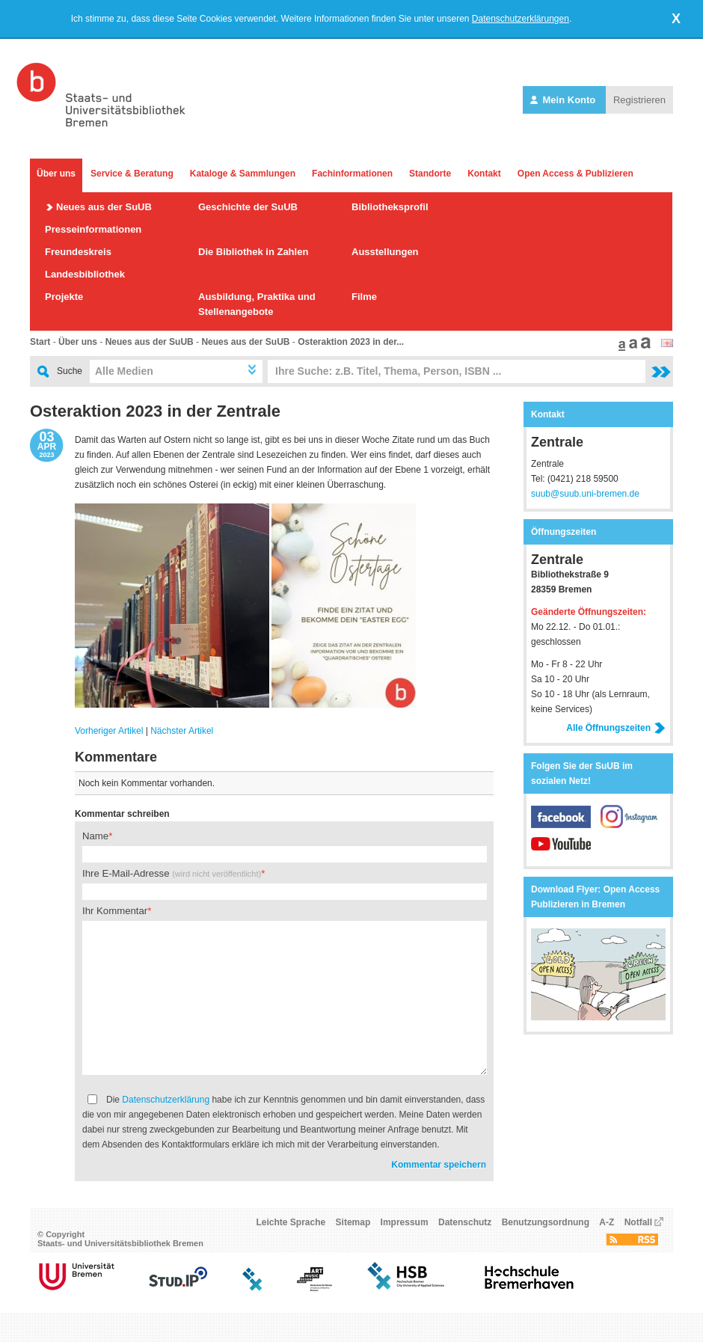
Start (40, 342)
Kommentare (116, 757)
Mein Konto (564, 99)
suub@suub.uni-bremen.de (585, 493)
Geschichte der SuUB (248, 206)
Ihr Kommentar (114, 910)
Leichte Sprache (291, 1222)
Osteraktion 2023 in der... (351, 342)
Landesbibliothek (85, 274)
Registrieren (639, 99)
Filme (364, 296)
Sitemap (353, 1222)
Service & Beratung (132, 173)
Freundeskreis (78, 251)
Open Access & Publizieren (575, 173)
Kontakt (484, 173)
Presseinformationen (93, 229)
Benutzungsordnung (545, 1222)
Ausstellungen (385, 251)
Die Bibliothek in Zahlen (253, 251)
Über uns (56, 173)
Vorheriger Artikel (109, 731)
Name (95, 836)
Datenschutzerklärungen (520, 18)
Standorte (430, 173)
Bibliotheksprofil (390, 206)
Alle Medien (124, 371)
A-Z (606, 1222)
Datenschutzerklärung (165, 1099)
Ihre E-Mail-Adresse (171, 873)
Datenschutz (464, 1222)
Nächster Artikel (181, 731)
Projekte (64, 296)
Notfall (638, 1222)
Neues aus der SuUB (104, 206)
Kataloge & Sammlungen (242, 173)
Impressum (405, 1222)
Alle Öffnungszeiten (616, 728)
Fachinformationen (352, 173)
